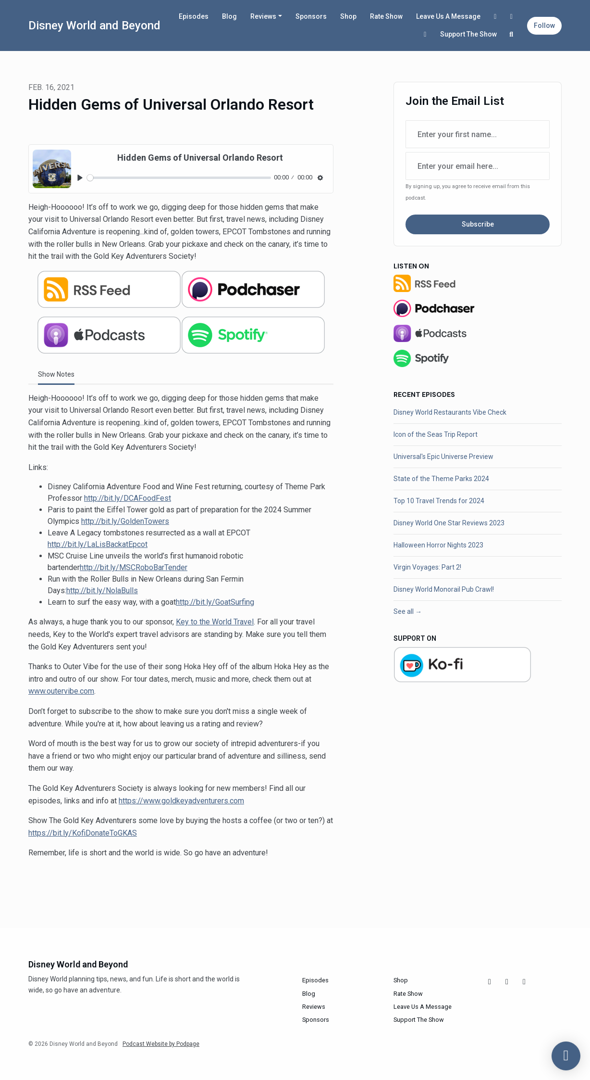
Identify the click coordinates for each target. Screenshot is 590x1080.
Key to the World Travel (215, 621)
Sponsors (311, 16)
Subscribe (478, 224)
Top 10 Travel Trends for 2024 (438, 501)
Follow (544, 25)
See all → (407, 611)
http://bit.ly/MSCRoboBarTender (133, 567)
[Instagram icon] (507, 982)
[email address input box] (478, 166)
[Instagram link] (512, 16)
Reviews (263, 16)
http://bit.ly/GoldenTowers (125, 521)
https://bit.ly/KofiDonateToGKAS (82, 833)
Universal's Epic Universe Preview (443, 456)
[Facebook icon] (489, 982)
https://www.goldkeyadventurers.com (181, 800)
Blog (229, 16)
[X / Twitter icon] (524, 982)
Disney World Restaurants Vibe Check (449, 412)
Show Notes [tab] (56, 374)
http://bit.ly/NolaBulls (102, 590)
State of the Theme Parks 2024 (441, 479)
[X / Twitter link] (425, 34)
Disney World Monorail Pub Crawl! (443, 589)
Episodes (194, 16)
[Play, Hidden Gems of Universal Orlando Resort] (80, 177)
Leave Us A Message (448, 16)
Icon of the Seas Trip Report (435, 434)
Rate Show (386, 16)
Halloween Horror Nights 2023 (438, 545)
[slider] (179, 177)
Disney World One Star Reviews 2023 (448, 523)
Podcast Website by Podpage (161, 1044)
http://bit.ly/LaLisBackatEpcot (98, 544)
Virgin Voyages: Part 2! (427, 567)
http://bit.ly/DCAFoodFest (127, 498)
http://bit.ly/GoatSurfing (215, 602)
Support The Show (468, 34)
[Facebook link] (495, 16)
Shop (348, 16)
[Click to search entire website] (512, 34)
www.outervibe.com (61, 691)
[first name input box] (478, 134)
